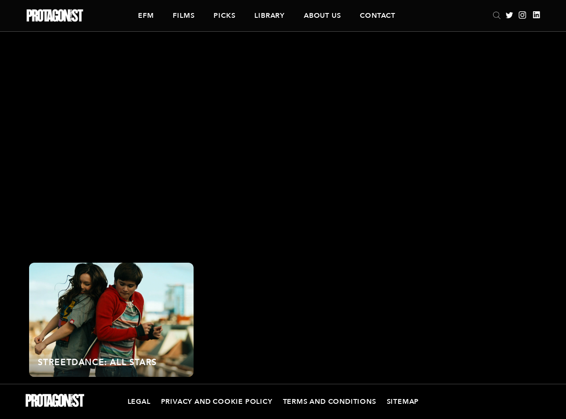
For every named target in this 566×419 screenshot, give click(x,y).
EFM (146, 15)
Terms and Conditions (329, 401)
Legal (139, 401)
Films (183, 15)
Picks (224, 15)
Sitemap (403, 401)
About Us (322, 15)
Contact (377, 15)
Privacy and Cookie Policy (217, 401)
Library (269, 15)
